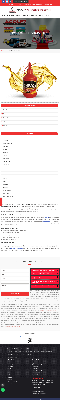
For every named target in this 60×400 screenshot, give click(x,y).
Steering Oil (6, 164)
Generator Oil (6, 175)
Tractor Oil (6, 167)
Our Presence (10, 370)
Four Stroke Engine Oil (37, 370)
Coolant (5, 149)
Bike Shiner (5, 184)
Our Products (18, 15)
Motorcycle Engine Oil (47, 221)
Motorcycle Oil (6, 170)
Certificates (34, 15)
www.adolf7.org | (17, 336)
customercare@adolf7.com (45, 4)
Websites (47, 15)
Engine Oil (5, 140)
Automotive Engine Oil (37, 364)
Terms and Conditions (12, 381)
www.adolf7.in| (34, 336)
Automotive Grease (7, 152)
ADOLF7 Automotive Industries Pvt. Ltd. (18, 348)
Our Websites (10, 383)
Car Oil (4, 181)
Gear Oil (5, 178)
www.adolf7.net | (26, 336)
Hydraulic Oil (6, 173)
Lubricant (5, 146)
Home (3, 15)
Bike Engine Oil (35, 366)
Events (9, 372)
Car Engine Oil (35, 368)
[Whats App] (3, 389)
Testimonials (10, 377)
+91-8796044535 (15, 4)
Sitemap (9, 368)
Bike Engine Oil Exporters (16, 248)
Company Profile (10, 15)
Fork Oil (5, 155)
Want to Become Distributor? (21, 1)
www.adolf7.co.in (42, 336)
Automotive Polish (7, 143)
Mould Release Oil (7, 193)
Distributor (9, 379)
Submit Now (29, 133)
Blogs (28, 15)
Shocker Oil (6, 158)
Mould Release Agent (8, 196)
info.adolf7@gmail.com (30, 4)
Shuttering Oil (6, 161)
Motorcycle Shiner (7, 190)
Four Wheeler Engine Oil (37, 372)
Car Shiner (5, 187)
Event (24, 15)
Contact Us (40, 15)
